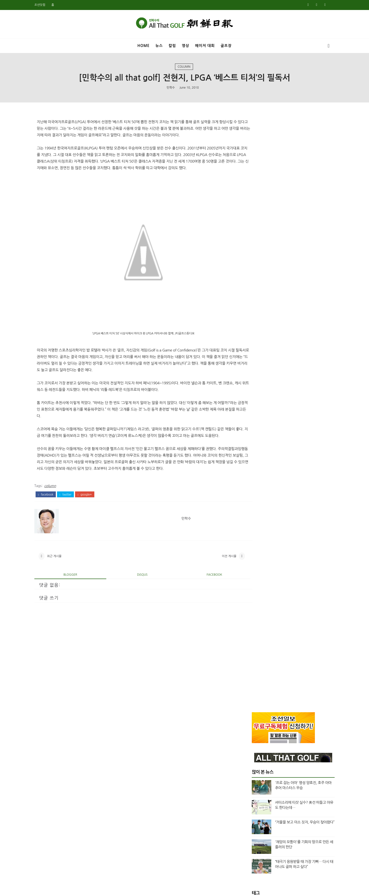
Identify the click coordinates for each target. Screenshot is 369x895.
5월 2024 (251, 461)
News (254, 314)
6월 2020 (251, 710)
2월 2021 (251, 664)
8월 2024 (251, 444)
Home (143, 45)
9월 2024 (251, 438)
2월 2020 (251, 734)
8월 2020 (251, 699)
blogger (74, 604)
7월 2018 (251, 844)
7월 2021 (251, 647)
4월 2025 (251, 397)
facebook (53, 522)
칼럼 (172, 45)
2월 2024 (251, 478)
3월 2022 (251, 600)
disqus (138, 604)
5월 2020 (251, 716)
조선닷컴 (47, 4)
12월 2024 (252, 421)
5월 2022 (251, 589)
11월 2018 (252, 820)
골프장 (226, 45)
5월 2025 (251, 392)
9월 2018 (251, 832)
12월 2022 (252, 560)
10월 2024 (252, 432)
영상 (185, 45)
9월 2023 (251, 507)
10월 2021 (252, 629)
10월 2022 (252, 571)
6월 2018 (251, 849)
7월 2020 (251, 705)
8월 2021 (251, 641)
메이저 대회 (205, 45)
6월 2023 (251, 525)
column (184, 67)
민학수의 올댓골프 (180, 888)
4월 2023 (251, 536)
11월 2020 (252, 681)
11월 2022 (252, 565)
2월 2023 (251, 548)
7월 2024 (251, 450)
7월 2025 (251, 380)
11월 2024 (252, 426)
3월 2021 (251, 658)
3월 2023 (251, 542)
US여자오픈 (258, 322)
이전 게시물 (212, 585)
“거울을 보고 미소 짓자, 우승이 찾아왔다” (297, 223)
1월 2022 (251, 612)
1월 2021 (251, 670)
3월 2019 (251, 797)
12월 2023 (252, 490)
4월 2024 (251, 467)
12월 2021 (252, 618)
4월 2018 (251, 861)
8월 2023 (251, 513)
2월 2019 (251, 803)
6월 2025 (251, 386)
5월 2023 (251, 531)
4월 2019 (251, 792)
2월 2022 (251, 606)
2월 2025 (251, 409)
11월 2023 (252, 496)
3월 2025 (251, 403)
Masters (256, 306)
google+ (92, 522)
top (252, 355)
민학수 (170, 89)
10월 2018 (252, 826)
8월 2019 (251, 768)
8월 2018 (251, 838)
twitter (73, 522)
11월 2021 (252, 623)
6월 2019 (251, 780)
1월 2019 (251, 809)
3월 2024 (251, 473)
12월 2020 (252, 676)
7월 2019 (251, 774)
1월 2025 (251, 415)
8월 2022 (251, 577)
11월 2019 (252, 751)
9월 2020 (251, 693)
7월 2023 (251, 519)
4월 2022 (251, 594)
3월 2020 (251, 728)
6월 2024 (251, 455)
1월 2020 (251, 739)
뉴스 (159, 45)
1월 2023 (251, 554)
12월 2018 (252, 815)
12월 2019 (252, 745)
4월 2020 (251, 722)
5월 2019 (251, 786)
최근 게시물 (62, 585)
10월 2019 (252, 757)
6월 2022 (251, 583)
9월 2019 (251, 763)
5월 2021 (251, 652)
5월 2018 (251, 855)
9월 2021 (251, 635)
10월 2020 (252, 687)
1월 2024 (251, 484)
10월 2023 (252, 502)
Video (254, 339)
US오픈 (255, 331)
